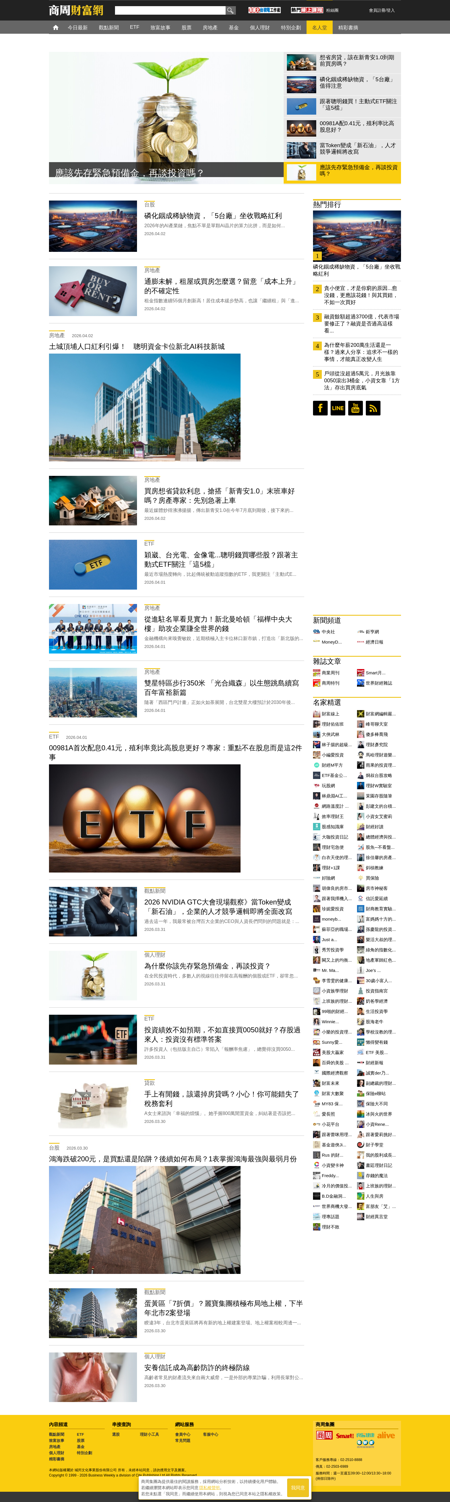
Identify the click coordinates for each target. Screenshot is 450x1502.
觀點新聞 (56, 1434)
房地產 (54, 1447)
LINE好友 (338, 408)
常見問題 (182, 1440)
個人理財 (56, 1453)
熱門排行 (327, 204)
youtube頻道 (355, 408)
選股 (116, 1434)
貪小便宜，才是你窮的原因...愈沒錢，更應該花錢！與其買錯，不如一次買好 (361, 295)
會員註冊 (377, 10)
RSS (373, 408)
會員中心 (182, 1434)
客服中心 (210, 1434)
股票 (80, 1440)
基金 (80, 1447)
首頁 (61, 27)
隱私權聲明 (209, 1487)
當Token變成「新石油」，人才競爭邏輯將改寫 (152, 173)
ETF (80, 1434)
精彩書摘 (56, 1459)
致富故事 (56, 1440)
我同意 (298, 1487)
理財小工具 (149, 1434)
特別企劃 (84, 1453)
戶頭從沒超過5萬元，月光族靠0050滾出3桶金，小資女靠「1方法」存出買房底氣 (362, 381)
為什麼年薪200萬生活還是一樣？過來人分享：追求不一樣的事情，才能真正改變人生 (361, 352)
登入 (391, 10)
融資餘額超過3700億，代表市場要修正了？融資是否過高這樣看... (361, 324)
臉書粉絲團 (320, 408)
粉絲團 (332, 10)
